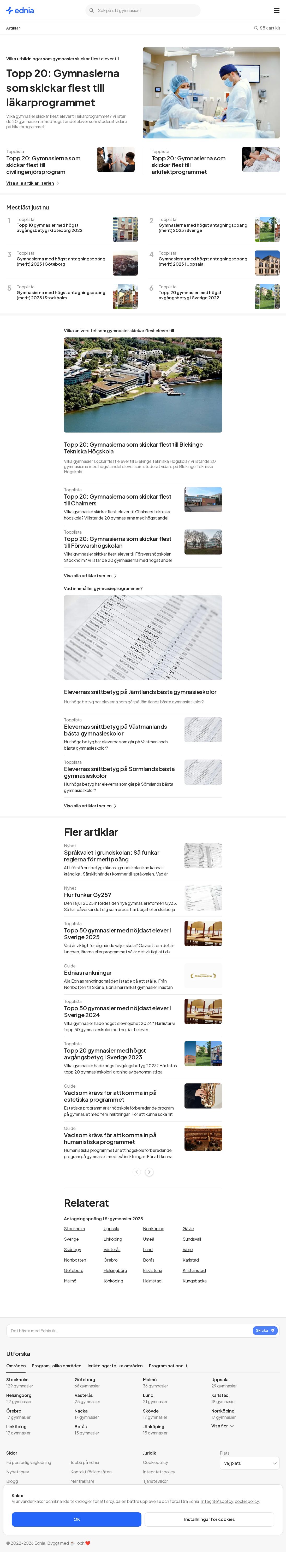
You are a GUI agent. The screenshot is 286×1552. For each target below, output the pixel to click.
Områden (16, 1366)
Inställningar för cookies (209, 1519)
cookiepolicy (247, 1501)
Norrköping (153, 1228)
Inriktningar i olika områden (115, 1365)
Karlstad (191, 1260)
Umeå (148, 1239)
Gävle (188, 1228)
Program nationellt (168, 1365)
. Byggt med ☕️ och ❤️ (68, 1543)
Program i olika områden (56, 1365)
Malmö (70, 1280)
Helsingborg (115, 1270)
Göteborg (74, 1270)
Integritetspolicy (217, 1501)
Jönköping (113, 1280)
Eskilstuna (152, 1270)
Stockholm (74, 1228)
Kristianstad (194, 1270)
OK (77, 1519)
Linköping (113, 1239)
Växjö (188, 1249)
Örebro (111, 1260)
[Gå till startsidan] (20, 10)
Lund (148, 1249)
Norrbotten (75, 1260)
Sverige (71, 1239)
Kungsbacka (195, 1280)
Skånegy (72, 1249)
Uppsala (111, 1228)
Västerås (112, 1249)
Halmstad (152, 1280)
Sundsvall (192, 1239)
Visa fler (222, 1425)
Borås (148, 1260)
